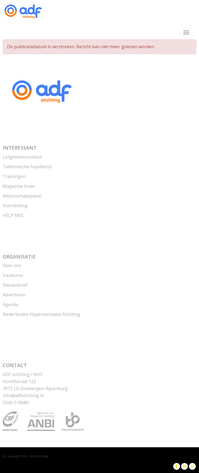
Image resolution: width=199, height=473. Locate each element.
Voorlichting (15, 206)
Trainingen (14, 176)
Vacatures (13, 275)
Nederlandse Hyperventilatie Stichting (41, 314)
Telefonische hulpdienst (27, 167)
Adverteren (14, 295)
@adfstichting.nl (23, 396)
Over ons (12, 265)
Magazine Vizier (19, 186)
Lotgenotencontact (22, 157)
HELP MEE (13, 215)
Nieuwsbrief (15, 285)
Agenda (10, 304)
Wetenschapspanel (22, 196)
